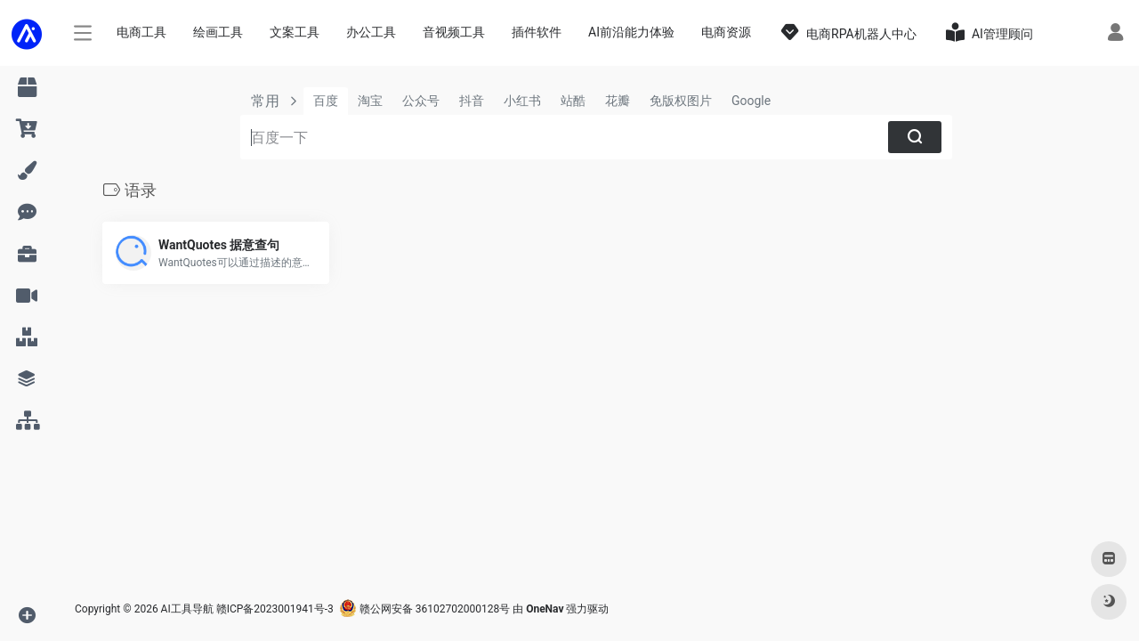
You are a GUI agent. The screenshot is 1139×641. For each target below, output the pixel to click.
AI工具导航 (187, 609)
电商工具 (141, 32)
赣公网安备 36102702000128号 (424, 609)
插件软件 (536, 32)
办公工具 (371, 32)
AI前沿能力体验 (631, 32)
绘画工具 (218, 32)
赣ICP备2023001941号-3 (275, 609)
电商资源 (726, 32)
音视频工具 (454, 32)
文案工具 (294, 32)
